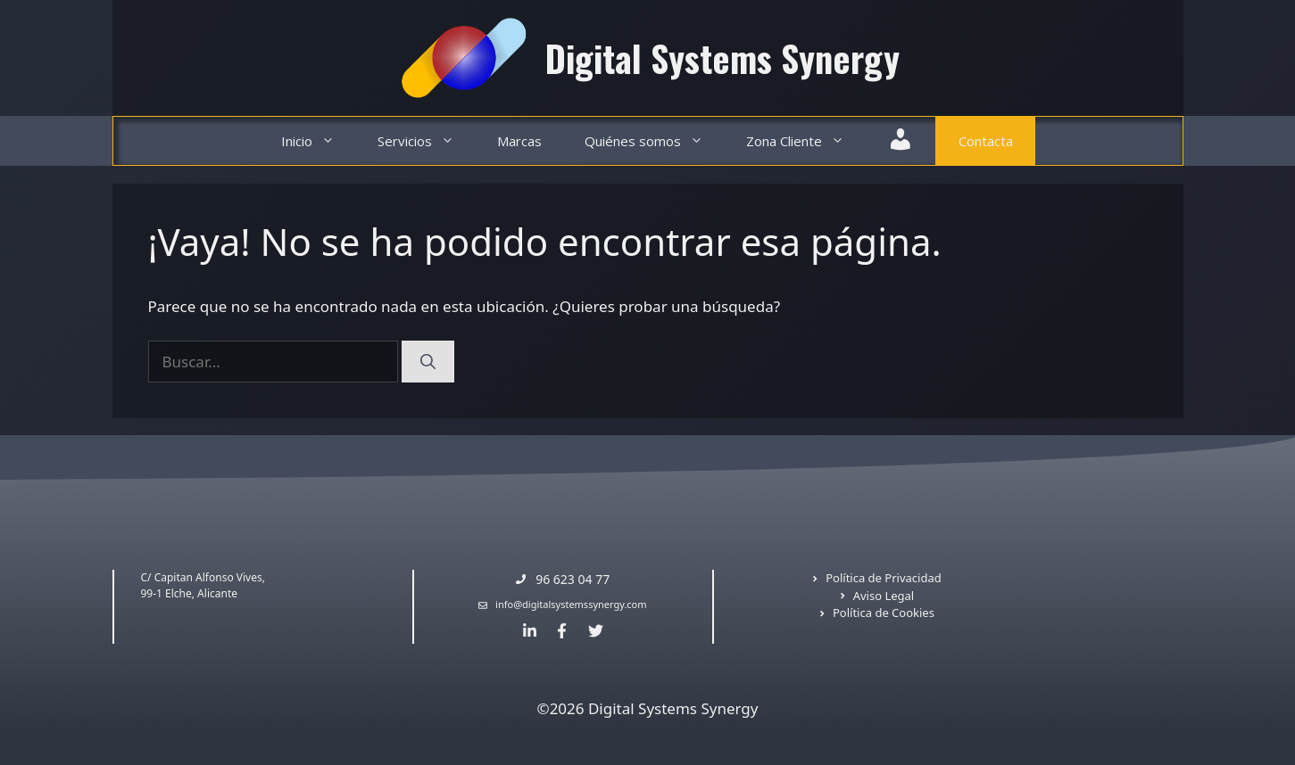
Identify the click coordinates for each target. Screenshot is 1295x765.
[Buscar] (428, 362)
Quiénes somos (655, 141)
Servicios (427, 141)
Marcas (519, 141)
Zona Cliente (806, 141)
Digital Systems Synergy (722, 58)
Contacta (986, 141)
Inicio (318, 141)
